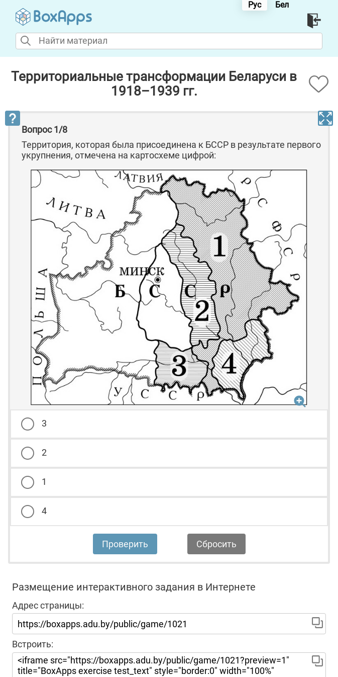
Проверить (125, 544)
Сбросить (216, 544)
